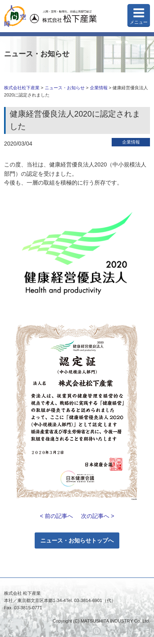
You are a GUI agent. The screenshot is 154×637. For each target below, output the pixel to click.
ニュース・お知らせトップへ (77, 540)
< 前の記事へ (56, 516)
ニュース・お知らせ (65, 87)
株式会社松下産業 (22, 87)
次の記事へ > (97, 516)
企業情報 (99, 87)
